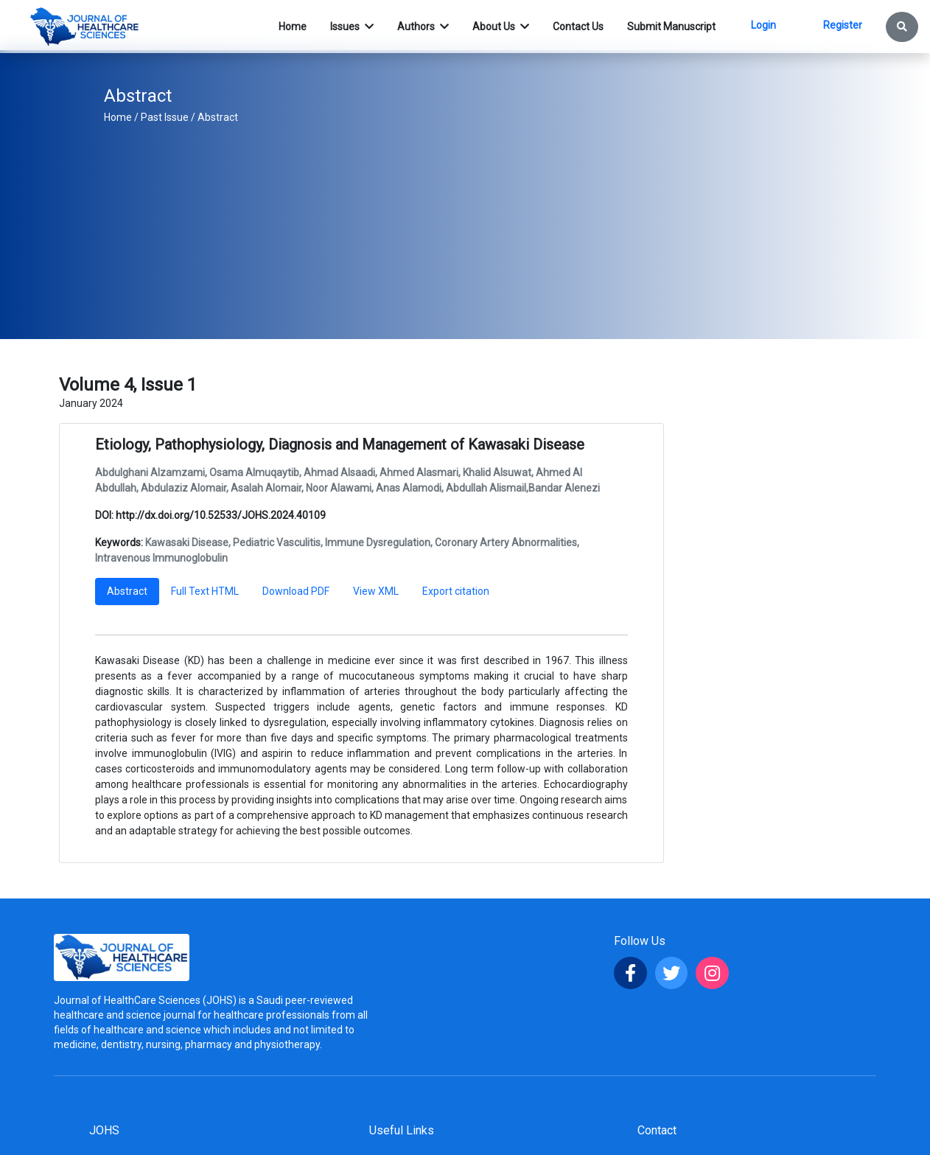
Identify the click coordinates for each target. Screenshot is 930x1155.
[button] (902, 27)
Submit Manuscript (671, 26)
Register (842, 25)
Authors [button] (417, 26)
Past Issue (165, 117)
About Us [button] (494, 26)
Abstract (217, 117)
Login (763, 25)
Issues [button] (346, 26)
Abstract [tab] (127, 591)
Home (118, 117)
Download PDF (295, 591)
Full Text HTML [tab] (205, 591)
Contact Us (578, 26)
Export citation (455, 591)
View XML (376, 591)
